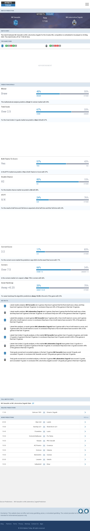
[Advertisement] (45, 65)
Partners (9, 524)
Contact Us (35, 524)
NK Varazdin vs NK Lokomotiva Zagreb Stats (17, 403)
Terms (15, 524)
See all (86, 417)
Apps (41, 524)
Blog (2, 524)
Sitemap (27, 524)
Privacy (21, 524)
